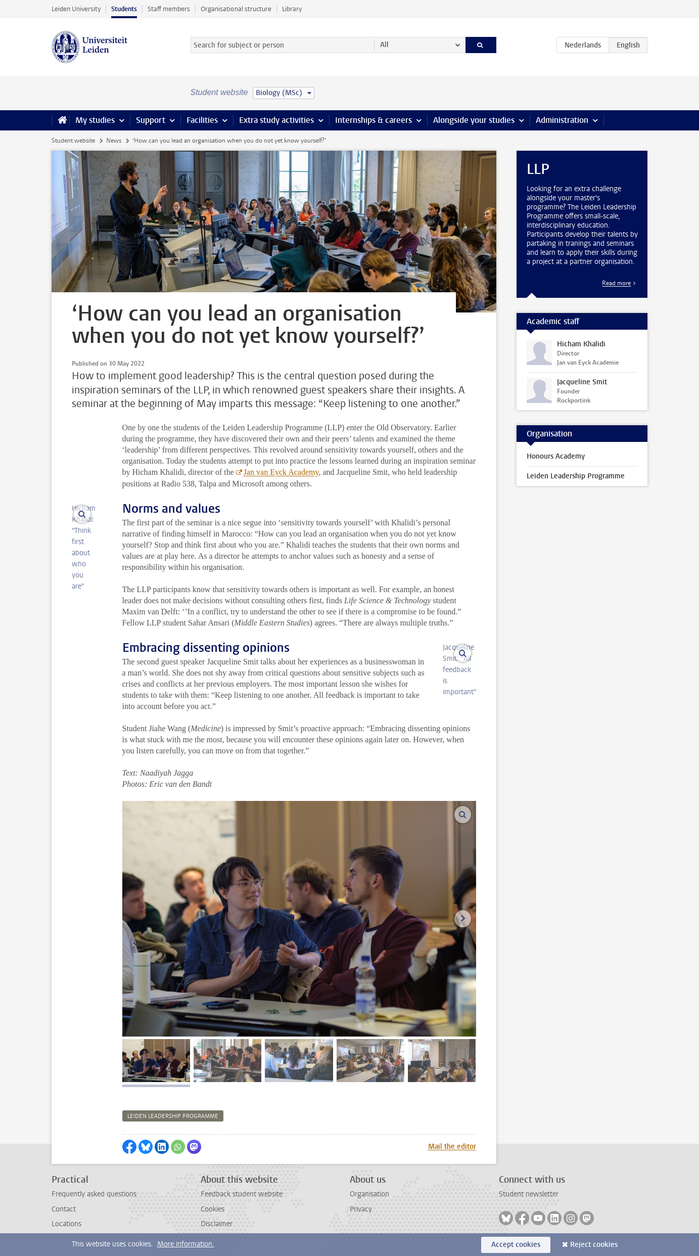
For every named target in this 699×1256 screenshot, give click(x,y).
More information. (185, 1244)
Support (150, 120)
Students (124, 9)
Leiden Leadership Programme (576, 476)
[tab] (156, 1060)
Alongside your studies (474, 120)
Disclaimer (216, 1224)
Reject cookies (594, 1244)
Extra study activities (276, 120)
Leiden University (76, 9)
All (384, 45)
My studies (95, 120)
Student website (73, 141)
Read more (616, 283)
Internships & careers (373, 120)
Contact (64, 1209)
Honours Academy (556, 456)
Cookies (212, 1209)
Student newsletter (528, 1194)
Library (292, 9)
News (113, 141)
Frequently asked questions (94, 1194)
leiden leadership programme (172, 1116)
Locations (66, 1224)
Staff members (169, 9)
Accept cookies (515, 1244)
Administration (562, 120)
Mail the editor (452, 1146)
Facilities (202, 120)
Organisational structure (236, 9)
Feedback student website (242, 1194)
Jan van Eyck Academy (281, 472)
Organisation (369, 1194)
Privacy (361, 1209)
